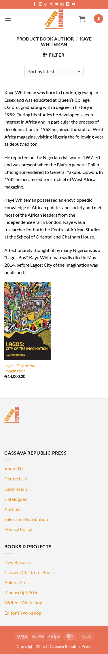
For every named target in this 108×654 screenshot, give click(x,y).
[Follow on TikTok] (46, 4)
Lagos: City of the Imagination (19, 368)
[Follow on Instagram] (40, 4)
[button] (7, 18)
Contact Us (15, 478)
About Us (13, 468)
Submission (15, 489)
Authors (12, 509)
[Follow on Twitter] (56, 4)
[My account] (98, 19)
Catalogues (15, 499)
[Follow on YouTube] (73, 4)
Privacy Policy (18, 529)
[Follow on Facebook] (34, 4)
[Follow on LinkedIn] (67, 4)
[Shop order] (54, 71)
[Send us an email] (62, 4)
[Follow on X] (51, 4)
